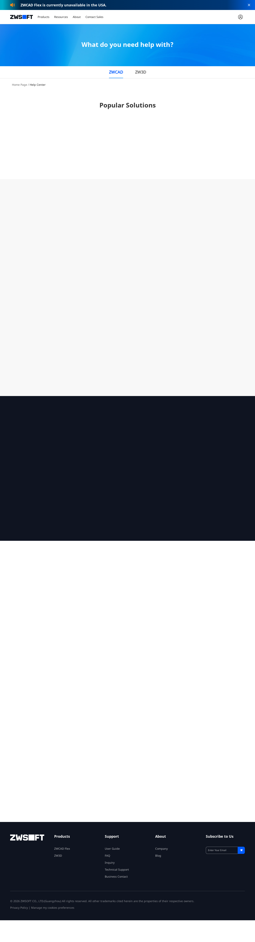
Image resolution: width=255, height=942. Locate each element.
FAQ (107, 877)
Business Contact (116, 898)
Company (161, 870)
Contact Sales (94, 17)
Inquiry (110, 884)
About (77, 17)
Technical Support (117, 891)
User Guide (112, 870)
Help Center (38, 85)
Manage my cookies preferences (52, 929)
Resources (61, 17)
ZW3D (140, 72)
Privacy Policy (19, 929)
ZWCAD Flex (62, 870)
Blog (158, 877)
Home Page (19, 85)
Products (43, 17)
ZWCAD (116, 72)
